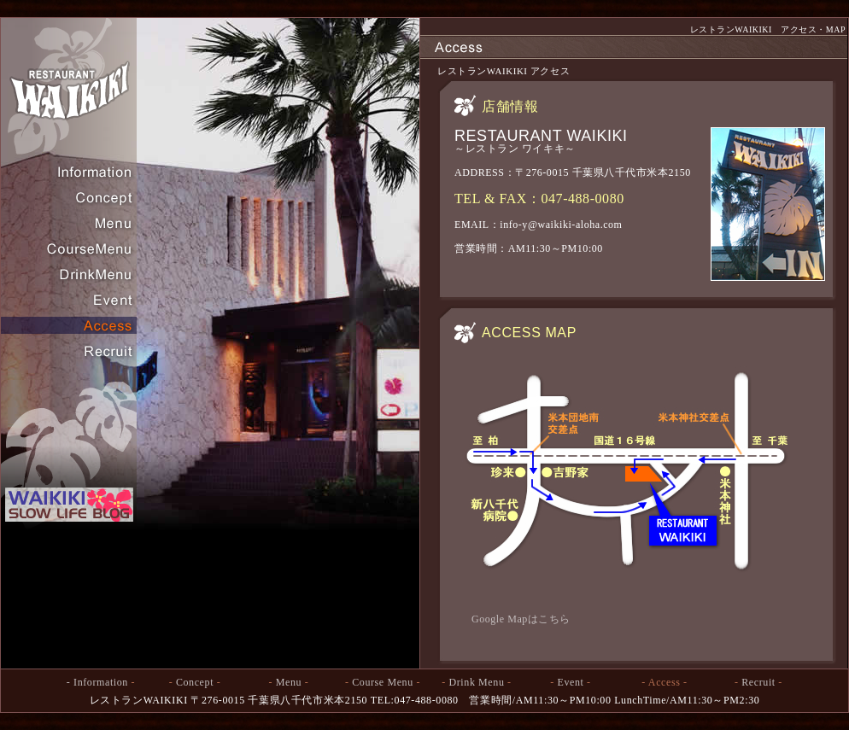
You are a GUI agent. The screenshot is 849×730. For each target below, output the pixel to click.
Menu (289, 682)
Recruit (758, 682)
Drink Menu (477, 682)
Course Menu (382, 682)
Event (571, 682)
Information (100, 682)
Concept (195, 682)
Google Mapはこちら (521, 619)
